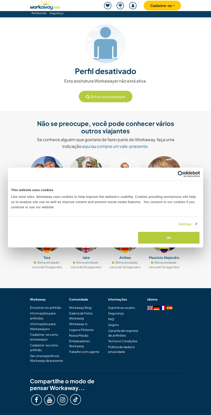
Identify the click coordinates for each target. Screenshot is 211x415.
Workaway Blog (80, 307)
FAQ (111, 319)
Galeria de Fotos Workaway (80, 315)
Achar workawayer (105, 96)
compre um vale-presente (122, 146)
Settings (185, 224)
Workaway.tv (78, 324)
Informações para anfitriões (43, 315)
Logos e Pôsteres (81, 330)
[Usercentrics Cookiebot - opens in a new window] (181, 174)
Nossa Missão (78, 335)
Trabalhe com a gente (84, 352)
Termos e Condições (122, 341)
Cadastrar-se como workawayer (44, 336)
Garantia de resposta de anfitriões (123, 333)
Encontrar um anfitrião (45, 307)
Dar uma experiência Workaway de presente (46, 358)
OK (168, 238)
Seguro (113, 325)
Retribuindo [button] (38, 13)
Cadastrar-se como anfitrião (44, 347)
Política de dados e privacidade (121, 349)
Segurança (56, 13)
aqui (86, 146)
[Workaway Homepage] (45, 4)
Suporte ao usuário (121, 307)
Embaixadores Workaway (79, 343)
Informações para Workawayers (43, 326)
